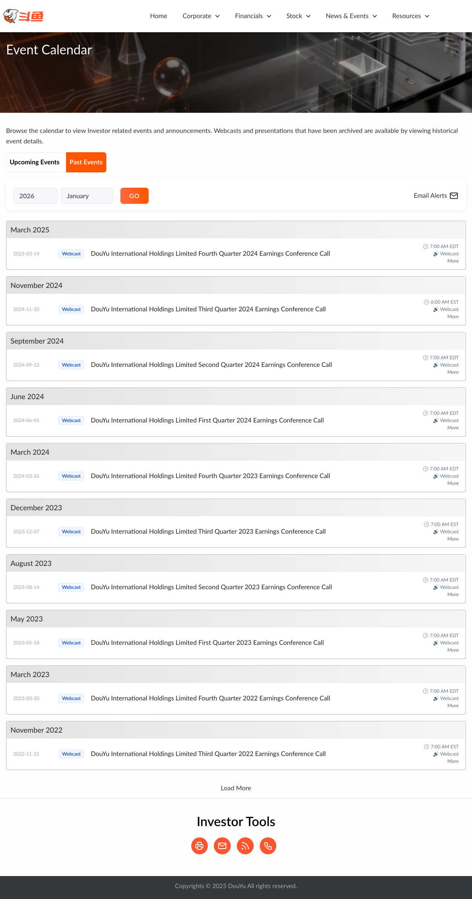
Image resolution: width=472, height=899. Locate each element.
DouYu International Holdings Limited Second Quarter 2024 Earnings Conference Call (211, 365)
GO (134, 195)
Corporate (197, 16)
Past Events (86, 162)
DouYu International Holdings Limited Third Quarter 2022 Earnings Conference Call (208, 754)
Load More (236, 787)
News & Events (347, 16)
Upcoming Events (35, 162)
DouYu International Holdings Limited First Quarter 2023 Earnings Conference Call (207, 642)
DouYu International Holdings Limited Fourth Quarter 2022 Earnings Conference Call (210, 698)
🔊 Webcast (446, 254)
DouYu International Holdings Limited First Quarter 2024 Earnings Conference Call (207, 420)
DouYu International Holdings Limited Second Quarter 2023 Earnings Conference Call (211, 587)
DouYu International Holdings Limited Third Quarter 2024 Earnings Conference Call (208, 309)
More (453, 261)
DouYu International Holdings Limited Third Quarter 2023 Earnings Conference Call (208, 531)
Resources (406, 16)
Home (159, 16)
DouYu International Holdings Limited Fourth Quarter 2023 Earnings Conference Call (210, 476)
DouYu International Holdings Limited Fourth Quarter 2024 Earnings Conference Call (210, 253)
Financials (249, 16)
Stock (294, 16)
